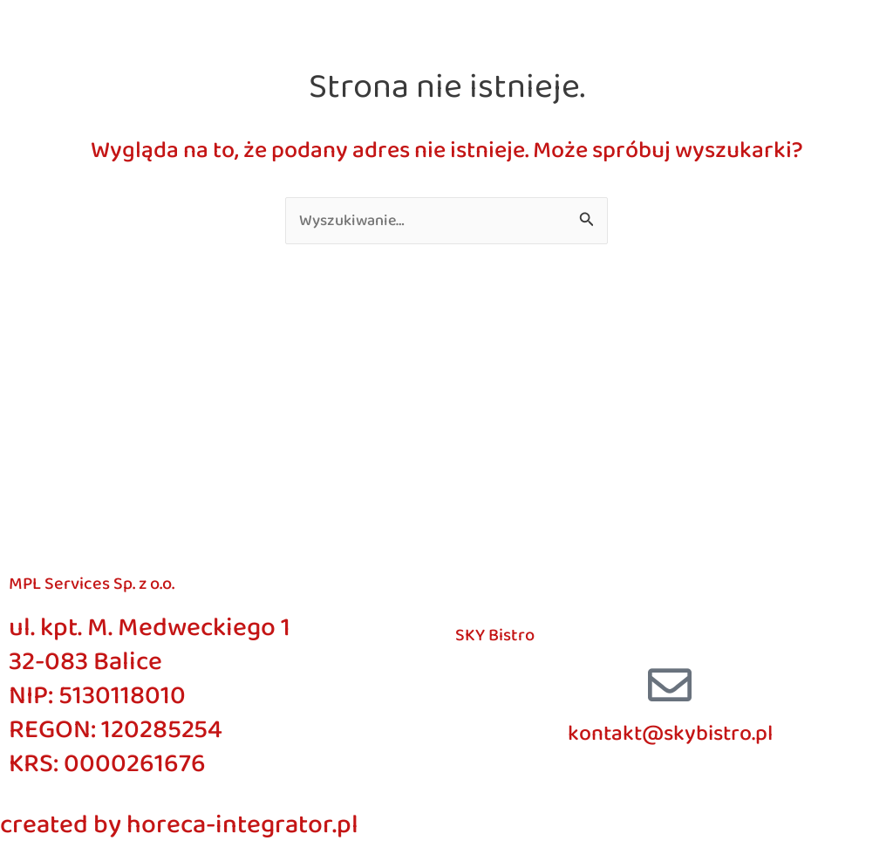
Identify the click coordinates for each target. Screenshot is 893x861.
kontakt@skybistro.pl (670, 733)
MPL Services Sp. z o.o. (91, 584)
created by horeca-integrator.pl (179, 825)
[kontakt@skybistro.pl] (670, 685)
